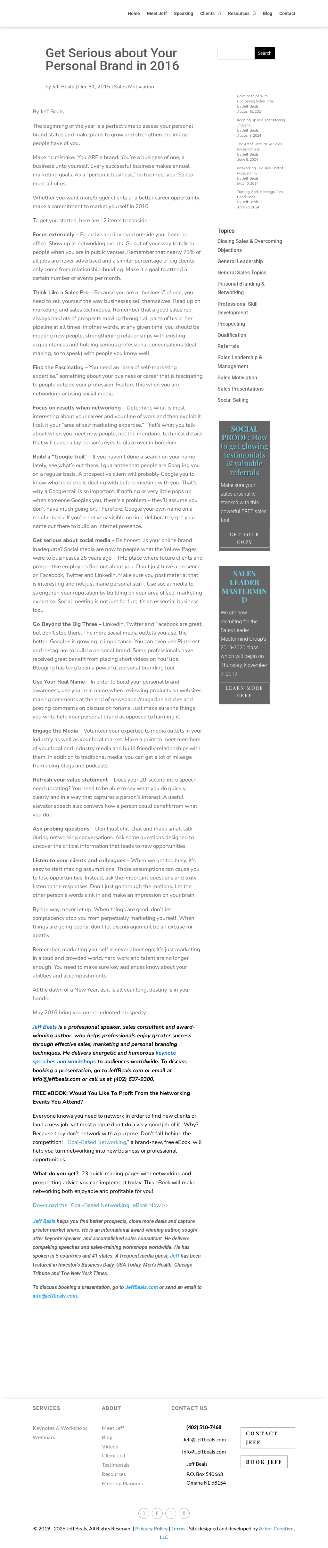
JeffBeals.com (141, 1287)
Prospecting (231, 324)
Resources (239, 13)
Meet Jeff (157, 13)
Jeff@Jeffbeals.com (204, 1439)
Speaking (183, 13)
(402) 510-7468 (203, 1427)
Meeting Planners (122, 1483)
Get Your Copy (244, 538)
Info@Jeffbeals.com (204, 1451)
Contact (287, 13)
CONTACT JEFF (262, 1437)
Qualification (231, 335)
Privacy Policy (151, 1528)
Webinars (44, 1437)
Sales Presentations (240, 389)
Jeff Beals (63, 86)
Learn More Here (245, 692)
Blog (267, 13)
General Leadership (240, 261)
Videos (110, 1446)
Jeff (174, 1256)
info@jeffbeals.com (55, 1296)
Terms (178, 1528)
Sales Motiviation (134, 86)
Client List (114, 1455)
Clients (207, 13)
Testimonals (115, 1465)
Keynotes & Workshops (60, 1428)
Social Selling (233, 400)
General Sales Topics (241, 273)
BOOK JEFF (264, 1461)
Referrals (228, 346)
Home (134, 13)
